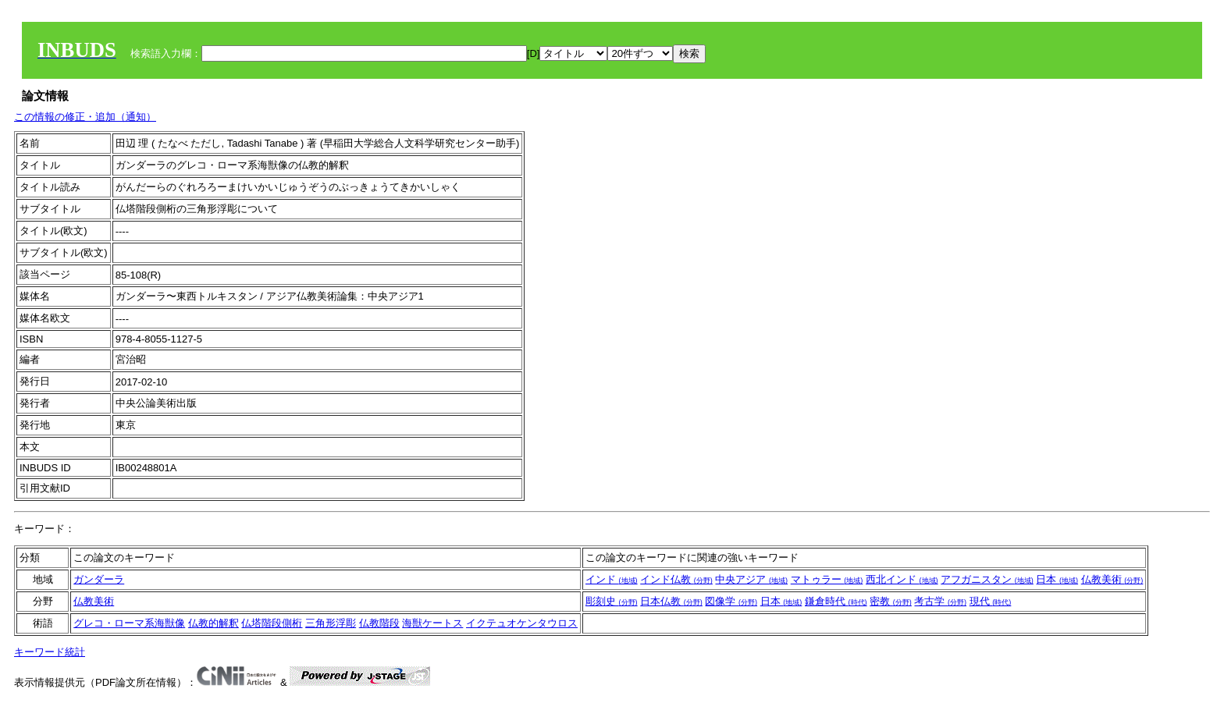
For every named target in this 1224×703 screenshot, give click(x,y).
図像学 (731, 601)
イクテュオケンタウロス (522, 623)
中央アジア (751, 579)
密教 (891, 601)
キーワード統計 (49, 652)
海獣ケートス (432, 623)
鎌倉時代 (836, 601)
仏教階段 (379, 623)
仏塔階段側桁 (271, 623)
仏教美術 (1112, 579)
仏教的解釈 (213, 623)
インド (611, 579)
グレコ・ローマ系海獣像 (129, 623)
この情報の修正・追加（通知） (85, 116)
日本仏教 (671, 601)
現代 (991, 601)
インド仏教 (676, 579)
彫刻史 (611, 601)
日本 (1057, 579)
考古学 (940, 601)
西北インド (902, 579)
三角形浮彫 (330, 623)
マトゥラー (827, 579)
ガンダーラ (98, 579)
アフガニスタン (987, 579)
